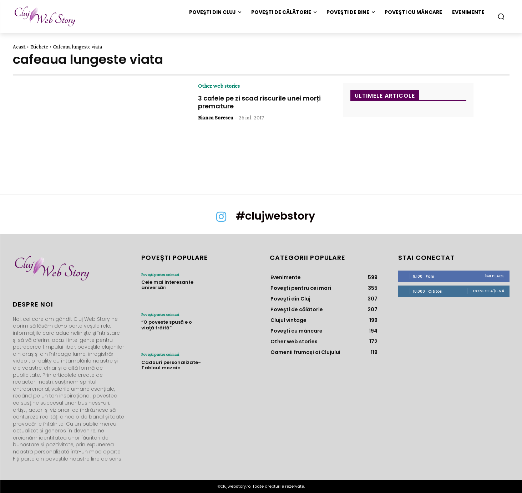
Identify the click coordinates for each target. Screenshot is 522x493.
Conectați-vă (489, 291)
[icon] (221, 220)
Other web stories (219, 86)
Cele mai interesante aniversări (167, 285)
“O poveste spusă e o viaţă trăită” (166, 325)
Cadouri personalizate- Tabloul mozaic (171, 365)
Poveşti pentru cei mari (160, 274)
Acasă (19, 47)
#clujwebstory (275, 216)
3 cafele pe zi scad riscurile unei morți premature (259, 102)
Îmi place (495, 276)
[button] (501, 16)
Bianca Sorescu (215, 117)
